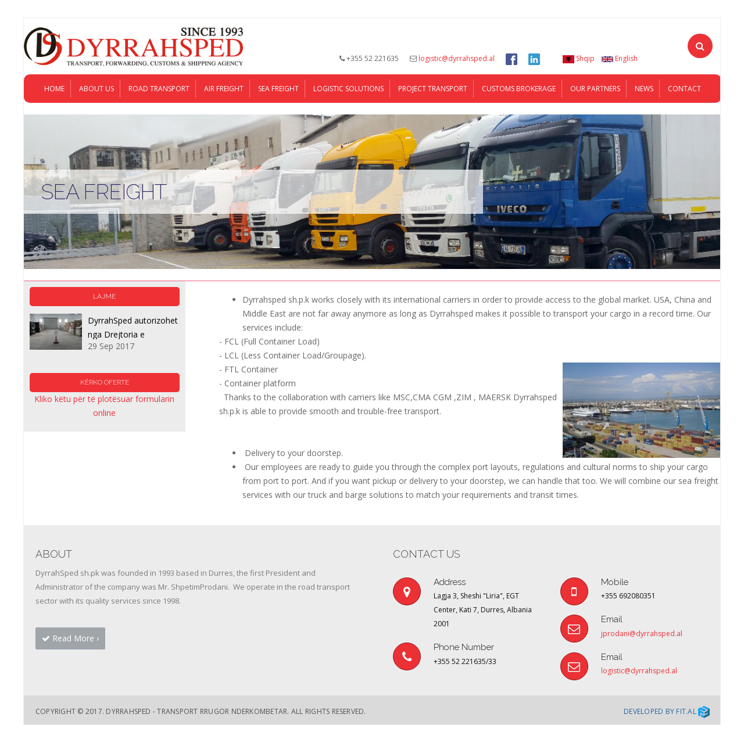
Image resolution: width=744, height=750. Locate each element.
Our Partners (595, 114)
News (644, 114)
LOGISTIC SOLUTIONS (348, 114)
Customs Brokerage (519, 114)
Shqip (579, 58)
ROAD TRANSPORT (158, 114)
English (620, 58)
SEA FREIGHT (278, 114)
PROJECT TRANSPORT (432, 114)
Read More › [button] (70, 663)
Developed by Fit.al (667, 736)
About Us (96, 114)
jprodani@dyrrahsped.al (641, 658)
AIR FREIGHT (224, 114)
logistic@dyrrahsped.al (457, 58)
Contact (684, 114)
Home (54, 114)
